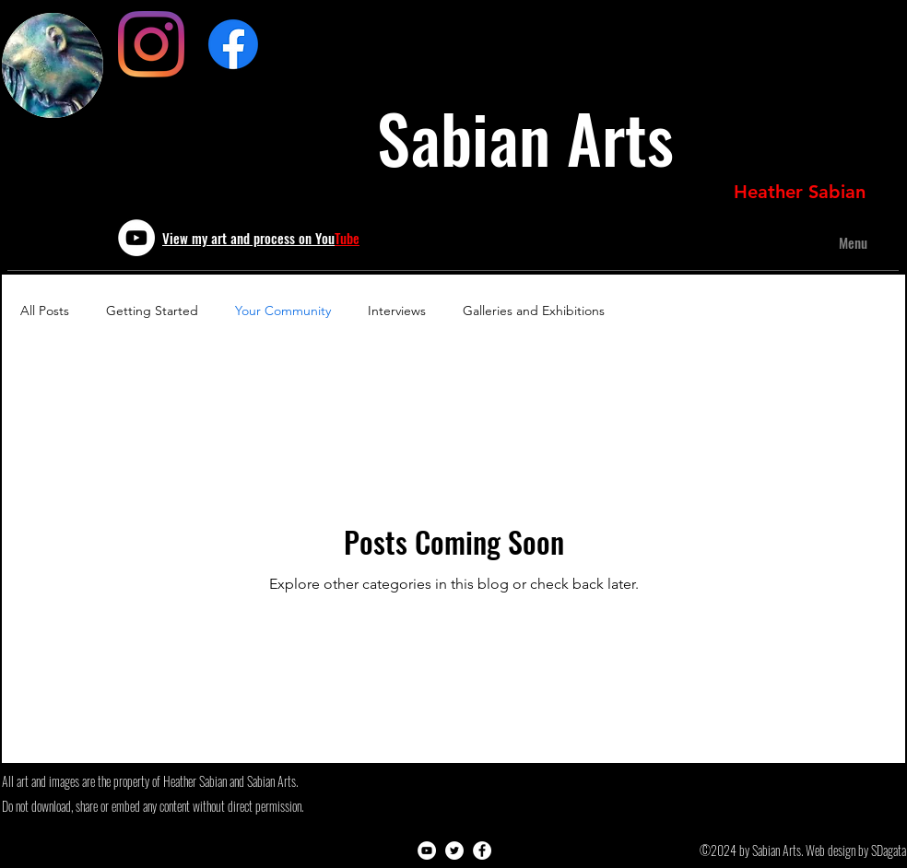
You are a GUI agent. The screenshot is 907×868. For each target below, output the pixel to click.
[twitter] (454, 850)
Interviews (397, 310)
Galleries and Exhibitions (534, 310)
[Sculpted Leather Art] (233, 44)
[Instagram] (151, 44)
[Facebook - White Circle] (482, 850)
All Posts (44, 310)
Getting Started (152, 310)
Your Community (283, 310)
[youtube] (136, 237)
